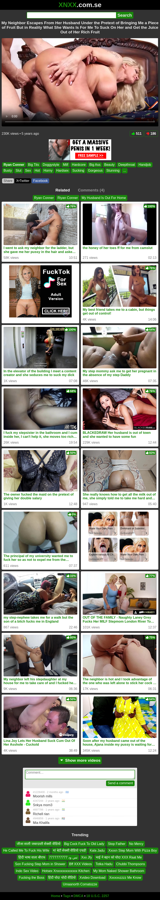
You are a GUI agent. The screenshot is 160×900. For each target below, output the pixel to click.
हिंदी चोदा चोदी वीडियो (62, 877)
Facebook (40, 181)
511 (137, 133)
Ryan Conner (14, 164)
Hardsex (62, 170)
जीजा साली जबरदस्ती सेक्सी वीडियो (38, 844)
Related (62, 190)
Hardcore (79, 164)
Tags (67, 896)
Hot (37, 170)
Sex (28, 170)
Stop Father (116, 844)
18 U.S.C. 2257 (97, 896)
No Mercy (136, 844)
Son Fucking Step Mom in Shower (40, 864)
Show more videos (80, 760)
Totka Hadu (104, 864)
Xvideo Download (92, 877)
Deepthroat (126, 164)
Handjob (145, 164)
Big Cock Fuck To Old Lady (84, 844)
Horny (48, 170)
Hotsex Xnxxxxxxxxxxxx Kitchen (66, 871)
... (124, 170)
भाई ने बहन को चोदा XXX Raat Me (119, 857)
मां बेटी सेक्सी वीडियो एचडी (69, 850)
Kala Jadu (97, 850)
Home (55, 896)
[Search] (71, 15)
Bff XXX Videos (80, 864)
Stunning (113, 170)
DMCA (78, 896)
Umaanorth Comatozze (80, 884)
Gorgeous (95, 170)
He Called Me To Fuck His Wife (26, 850)
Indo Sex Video (27, 871)
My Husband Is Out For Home (104, 198)
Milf (65, 164)
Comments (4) (91, 190)
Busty (8, 170)
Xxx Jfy (86, 857)
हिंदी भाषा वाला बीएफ (31, 857)
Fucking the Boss (31, 877)
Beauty (109, 164)
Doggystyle (51, 164)
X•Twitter (22, 181)
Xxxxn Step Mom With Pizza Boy (132, 850)
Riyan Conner (68, 198)
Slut (18, 170)
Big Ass (94, 164)
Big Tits (33, 164)
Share (8, 181)
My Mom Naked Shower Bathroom (118, 871)
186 (151, 133)
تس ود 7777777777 (63, 857)
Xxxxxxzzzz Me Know (125, 877)
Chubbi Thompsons (130, 864)
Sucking (78, 170)
